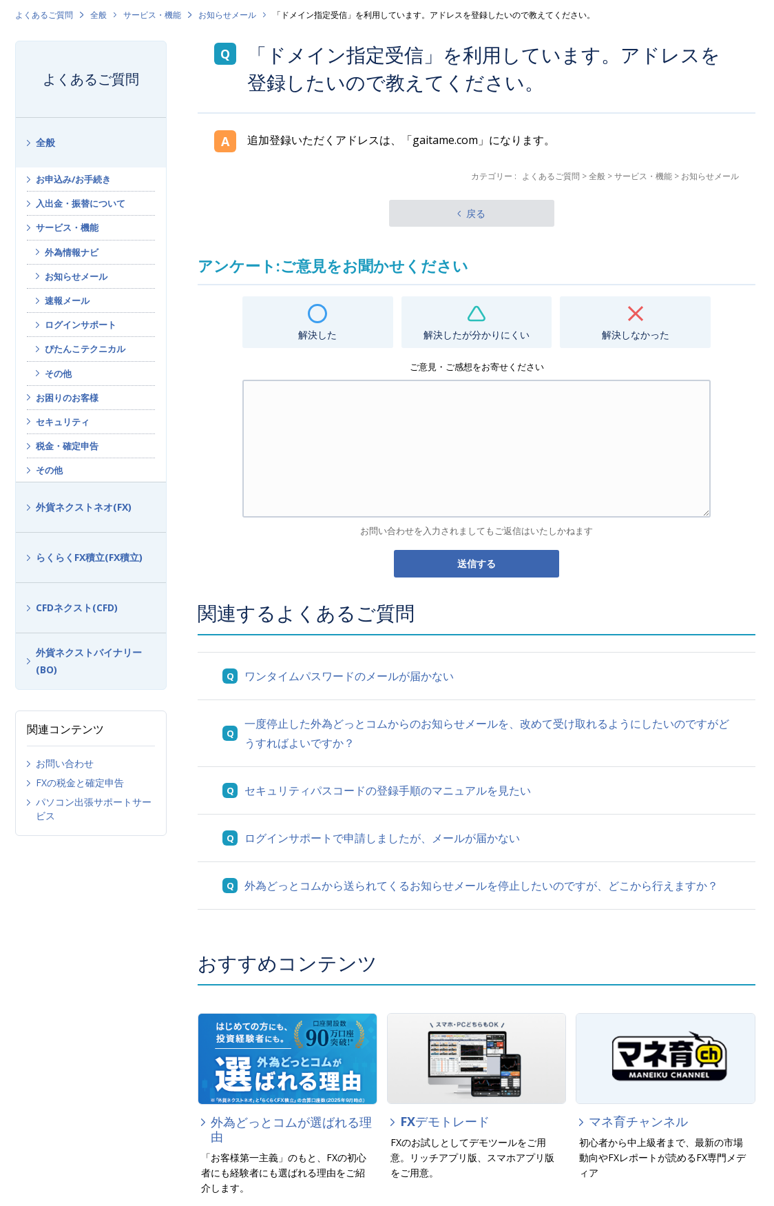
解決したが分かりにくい (476, 334)
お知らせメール (227, 15)
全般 (98, 15)
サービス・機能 (152, 15)
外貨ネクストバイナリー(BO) (89, 661)
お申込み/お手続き (73, 179)
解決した (317, 334)
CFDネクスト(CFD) (77, 607)
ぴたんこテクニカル (85, 349)
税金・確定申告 (67, 446)
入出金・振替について (80, 203)
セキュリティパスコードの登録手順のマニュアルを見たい (387, 790)
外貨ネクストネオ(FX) (84, 506)
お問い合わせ (65, 763)
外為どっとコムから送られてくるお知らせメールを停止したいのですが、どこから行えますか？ (481, 885)
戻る (475, 213)
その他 (58, 373)
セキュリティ (63, 422)
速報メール (67, 300)
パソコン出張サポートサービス (93, 808)
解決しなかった (635, 334)
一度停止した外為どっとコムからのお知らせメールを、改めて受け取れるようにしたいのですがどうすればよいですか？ (486, 733)
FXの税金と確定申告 (80, 782)
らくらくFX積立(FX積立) (89, 557)
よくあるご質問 (44, 15)
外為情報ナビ (71, 252)
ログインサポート (80, 324)
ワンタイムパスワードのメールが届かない (349, 676)
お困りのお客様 (67, 397)
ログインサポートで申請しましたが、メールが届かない (382, 838)
